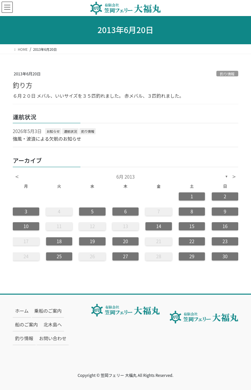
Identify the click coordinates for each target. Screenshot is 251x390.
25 (59, 256)
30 (225, 256)
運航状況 (70, 131)
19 (92, 241)
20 (125, 241)
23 (225, 241)
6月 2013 (125, 176)
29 (191, 256)
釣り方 (22, 85)
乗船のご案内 (48, 310)
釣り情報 (227, 73)
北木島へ (52, 324)
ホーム (22, 310)
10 (26, 226)
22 (191, 241)
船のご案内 (26, 324)
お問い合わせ (52, 338)
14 (158, 226)
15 (191, 226)
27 (125, 256)
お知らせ (53, 131)
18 (59, 241)
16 (225, 226)
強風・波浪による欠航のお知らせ (47, 138)
